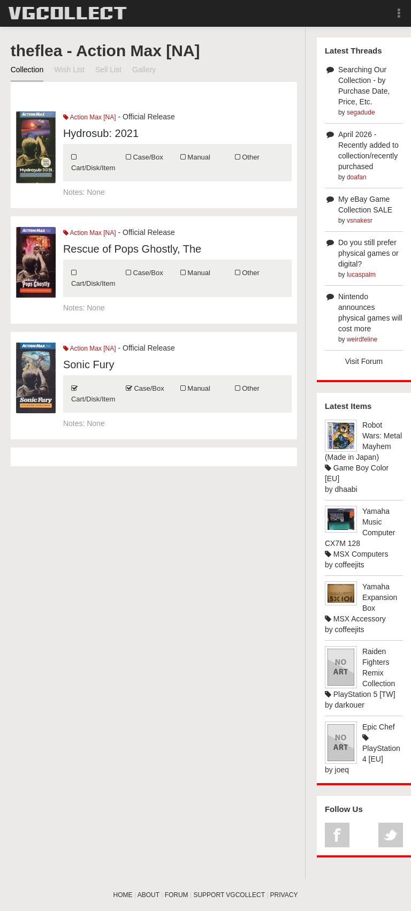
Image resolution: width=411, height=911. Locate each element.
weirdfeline (362, 339)
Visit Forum (364, 361)
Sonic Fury (89, 364)
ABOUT (148, 895)
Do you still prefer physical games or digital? (368, 253)
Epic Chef (378, 727)
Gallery (144, 69)
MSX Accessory (355, 618)
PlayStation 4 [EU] (381, 748)
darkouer (349, 705)
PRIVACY (284, 895)
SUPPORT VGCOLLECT (228, 895)
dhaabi (346, 489)
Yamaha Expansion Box (379, 597)
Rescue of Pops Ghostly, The (132, 249)
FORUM (176, 895)
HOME (123, 895)
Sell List (108, 69)
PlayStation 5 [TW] (360, 694)
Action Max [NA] (89, 117)
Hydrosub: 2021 (101, 133)
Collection (27, 69)
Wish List (69, 69)
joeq (342, 769)
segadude (361, 112)
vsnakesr (359, 220)
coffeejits (349, 564)
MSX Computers (357, 554)
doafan (357, 177)
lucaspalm (361, 274)
